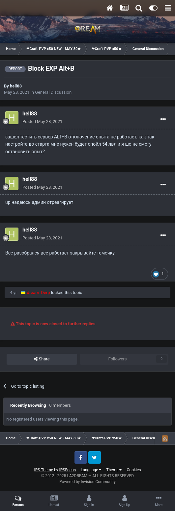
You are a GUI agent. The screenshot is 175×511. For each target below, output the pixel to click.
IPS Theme (43, 470)
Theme (114, 470)
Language (91, 470)
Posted (42, 121)
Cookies (134, 470)
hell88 (16, 86)
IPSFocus (67, 470)
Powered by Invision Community (87, 481)
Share (41, 359)
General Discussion (53, 92)
